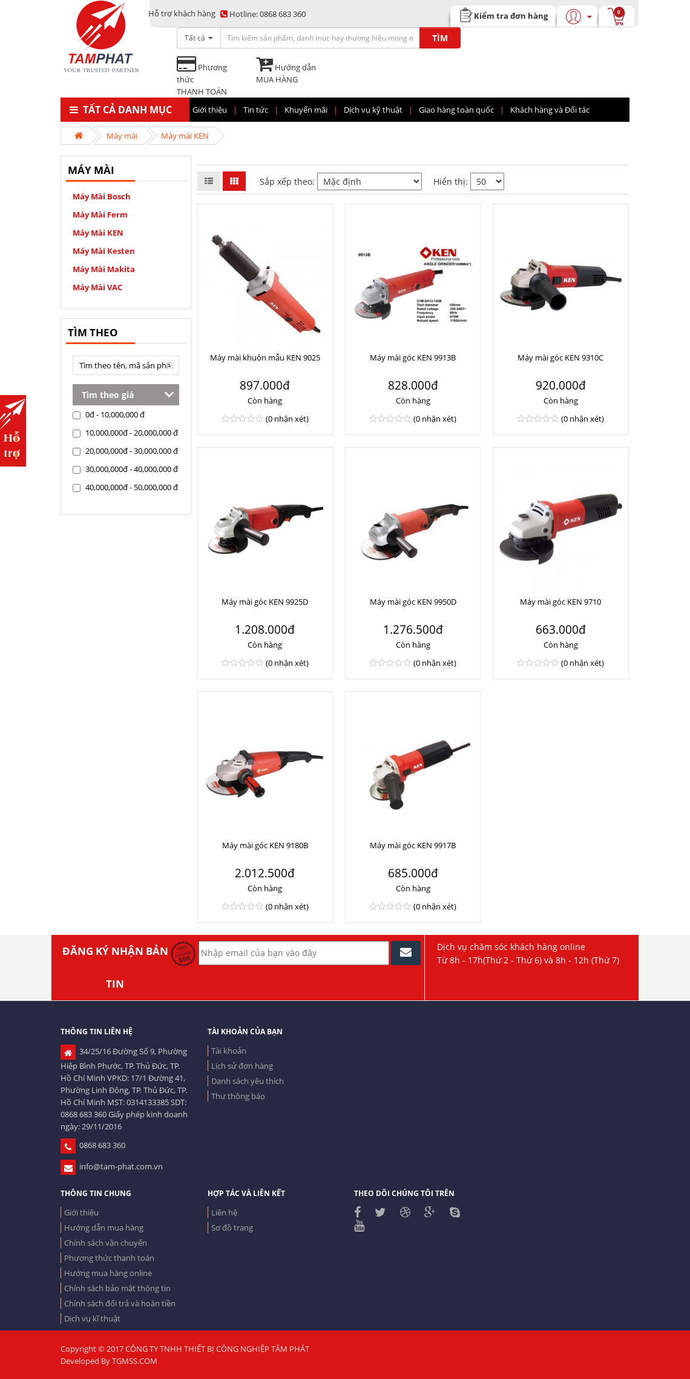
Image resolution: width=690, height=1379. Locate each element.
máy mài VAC (97, 287)
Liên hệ (224, 1212)
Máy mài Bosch (102, 196)
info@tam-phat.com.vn (112, 1166)
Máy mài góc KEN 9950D (413, 601)
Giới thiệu (81, 1212)
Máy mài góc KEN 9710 (560, 601)
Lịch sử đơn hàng (242, 1065)
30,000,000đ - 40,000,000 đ (125, 469)
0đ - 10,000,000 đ (109, 414)
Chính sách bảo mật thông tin (117, 1288)
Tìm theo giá (108, 394)
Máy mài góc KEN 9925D (265, 601)
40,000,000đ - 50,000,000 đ (125, 487)
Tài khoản (228, 1050)
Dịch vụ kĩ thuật (92, 1318)
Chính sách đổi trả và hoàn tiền (120, 1303)
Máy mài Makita (104, 269)
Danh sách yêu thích (247, 1080)
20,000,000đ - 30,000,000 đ (125, 450)
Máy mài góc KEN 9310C (560, 357)
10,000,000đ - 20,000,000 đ (125, 432)
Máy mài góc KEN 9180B (265, 845)
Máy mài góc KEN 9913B (413, 357)
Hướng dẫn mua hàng (103, 1227)
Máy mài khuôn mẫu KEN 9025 (265, 357)
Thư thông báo (238, 1096)
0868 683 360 (263, 13)
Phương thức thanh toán (109, 1257)
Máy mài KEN (185, 135)
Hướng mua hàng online (108, 1273)
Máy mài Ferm (100, 214)
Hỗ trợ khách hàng (181, 13)
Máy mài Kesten (104, 250)
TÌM (440, 38)
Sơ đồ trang (232, 1227)
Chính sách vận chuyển (105, 1242)
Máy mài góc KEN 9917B (413, 845)
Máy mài (122, 135)
